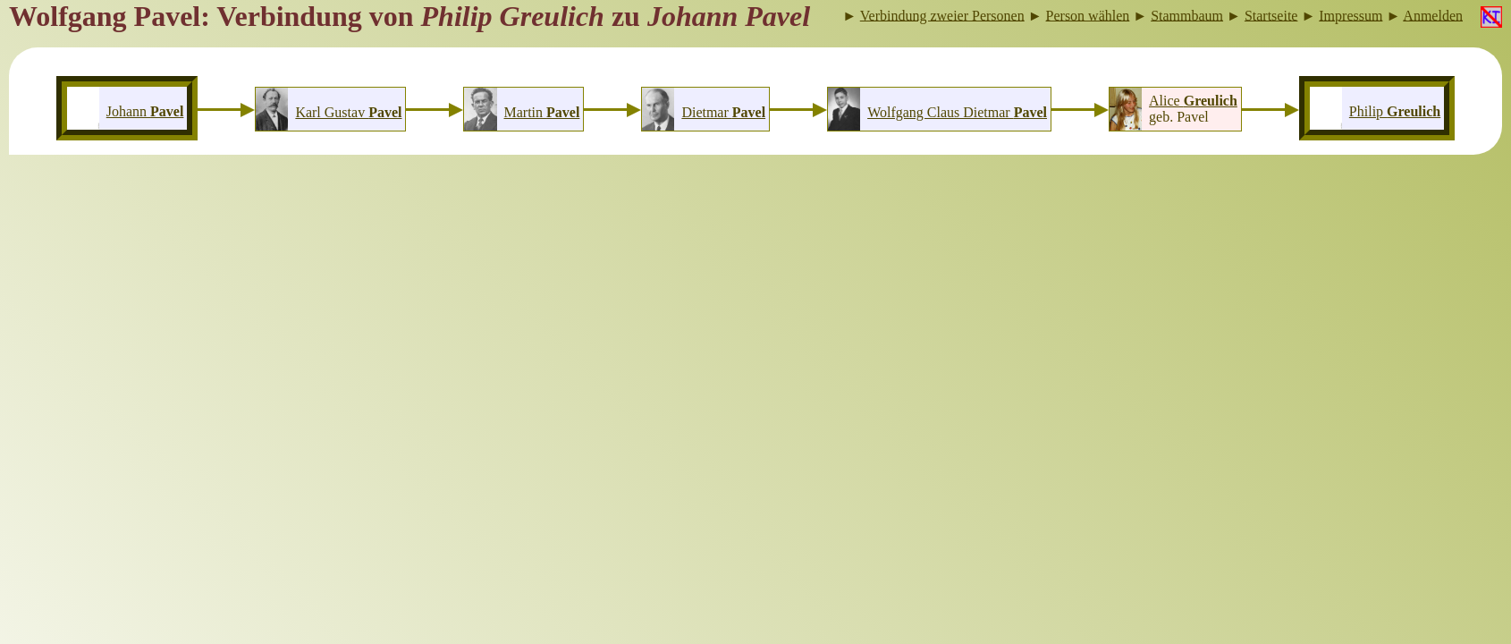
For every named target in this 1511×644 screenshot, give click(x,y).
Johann (145, 111)
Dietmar (723, 112)
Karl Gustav (348, 112)
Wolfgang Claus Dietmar (957, 112)
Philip (1394, 111)
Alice (1193, 100)
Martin (542, 112)
